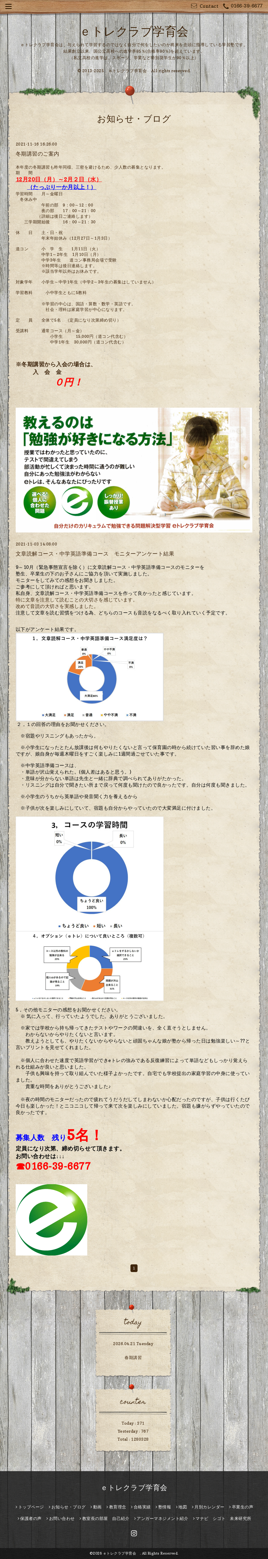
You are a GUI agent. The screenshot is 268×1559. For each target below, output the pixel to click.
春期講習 (133, 1357)
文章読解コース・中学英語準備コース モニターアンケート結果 (95, 554)
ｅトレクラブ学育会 (140, 31)
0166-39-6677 (243, 6)
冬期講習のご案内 (37, 154)
